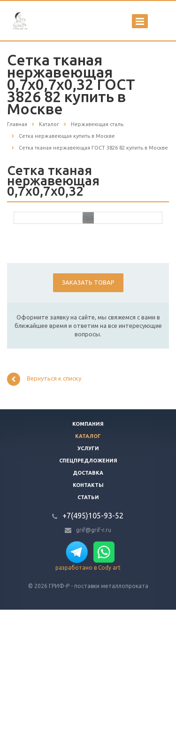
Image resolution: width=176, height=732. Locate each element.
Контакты (88, 607)
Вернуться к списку (44, 501)
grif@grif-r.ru (93, 652)
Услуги (88, 570)
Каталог (88, 558)
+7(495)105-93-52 (92, 638)
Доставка (88, 595)
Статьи (88, 619)
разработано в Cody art (88, 690)
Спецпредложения (88, 583)
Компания (88, 546)
